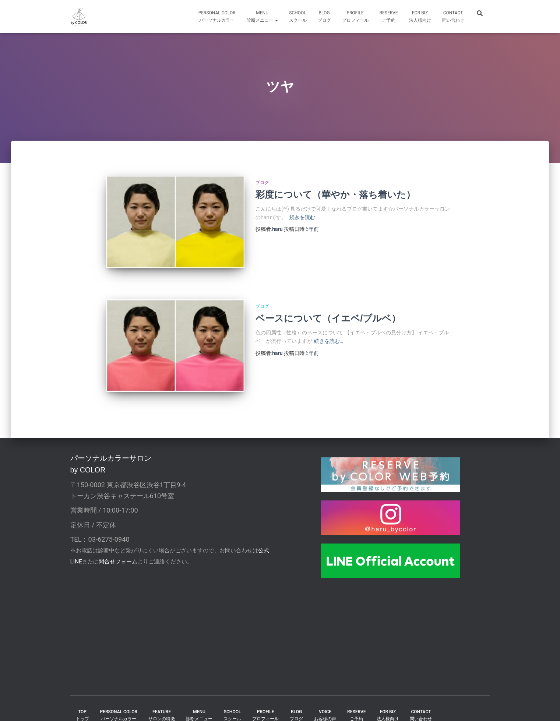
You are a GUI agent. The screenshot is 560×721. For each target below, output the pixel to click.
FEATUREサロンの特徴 (161, 701)
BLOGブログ (324, 16)
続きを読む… (303, 217)
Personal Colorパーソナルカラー (217, 16)
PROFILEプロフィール (265, 701)
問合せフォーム (118, 548)
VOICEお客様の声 (325, 701)
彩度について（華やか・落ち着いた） (335, 194)
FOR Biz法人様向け (420, 16)
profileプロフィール (355, 16)
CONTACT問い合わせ (453, 16)
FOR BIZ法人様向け (388, 701)
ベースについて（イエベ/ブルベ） (328, 311)
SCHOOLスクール (298, 16)
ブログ (262, 182)
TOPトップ (82, 701)
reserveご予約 (389, 16)
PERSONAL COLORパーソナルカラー (119, 701)
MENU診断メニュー (262, 16)
